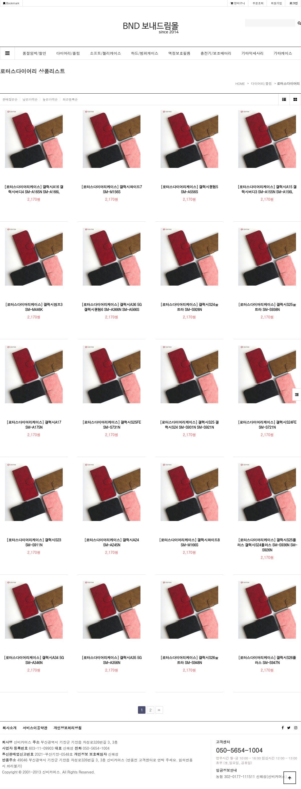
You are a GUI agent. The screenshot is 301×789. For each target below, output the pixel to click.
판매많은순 (10, 99)
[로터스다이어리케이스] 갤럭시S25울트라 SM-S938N (267, 307)
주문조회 (258, 3)
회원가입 (276, 3)
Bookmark (11, 3)
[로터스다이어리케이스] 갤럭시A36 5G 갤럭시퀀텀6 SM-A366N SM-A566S (112, 307)
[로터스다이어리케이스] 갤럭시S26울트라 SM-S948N (189, 660)
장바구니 (238, 3)
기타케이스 (283, 53)
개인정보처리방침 (67, 727)
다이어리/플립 (68, 53)
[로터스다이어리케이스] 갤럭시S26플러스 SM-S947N (267, 660)
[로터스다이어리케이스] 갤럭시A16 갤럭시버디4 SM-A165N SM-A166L (34, 189)
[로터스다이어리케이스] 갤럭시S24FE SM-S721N (267, 425)
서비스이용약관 (35, 727)
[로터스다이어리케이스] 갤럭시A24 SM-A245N (112, 542)
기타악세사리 (253, 53)
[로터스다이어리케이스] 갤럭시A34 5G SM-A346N (34, 660)
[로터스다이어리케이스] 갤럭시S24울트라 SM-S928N (189, 307)
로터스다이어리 (288, 83)
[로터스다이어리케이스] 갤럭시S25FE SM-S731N (112, 425)
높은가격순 (50, 99)
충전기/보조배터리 (216, 53)
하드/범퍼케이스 (144, 53)
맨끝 (159, 710)
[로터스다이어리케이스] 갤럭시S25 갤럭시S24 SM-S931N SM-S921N (189, 425)
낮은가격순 (30, 99)
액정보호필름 (179, 53)
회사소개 (10, 727)
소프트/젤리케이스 (105, 53)
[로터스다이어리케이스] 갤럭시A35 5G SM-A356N (112, 660)
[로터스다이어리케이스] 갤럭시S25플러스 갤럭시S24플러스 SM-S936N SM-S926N (267, 544)
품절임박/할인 (34, 53)
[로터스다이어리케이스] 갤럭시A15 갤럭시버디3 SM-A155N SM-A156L (267, 189)
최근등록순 (70, 99)
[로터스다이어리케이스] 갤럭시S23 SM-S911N (34, 542)
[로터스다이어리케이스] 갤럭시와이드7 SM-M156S (112, 189)
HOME (240, 83)
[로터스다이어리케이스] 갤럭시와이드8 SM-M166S (189, 542)
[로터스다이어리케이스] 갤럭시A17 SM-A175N (34, 425)
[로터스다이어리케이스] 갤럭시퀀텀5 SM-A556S (189, 189)
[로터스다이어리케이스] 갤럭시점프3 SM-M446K (33, 307)
